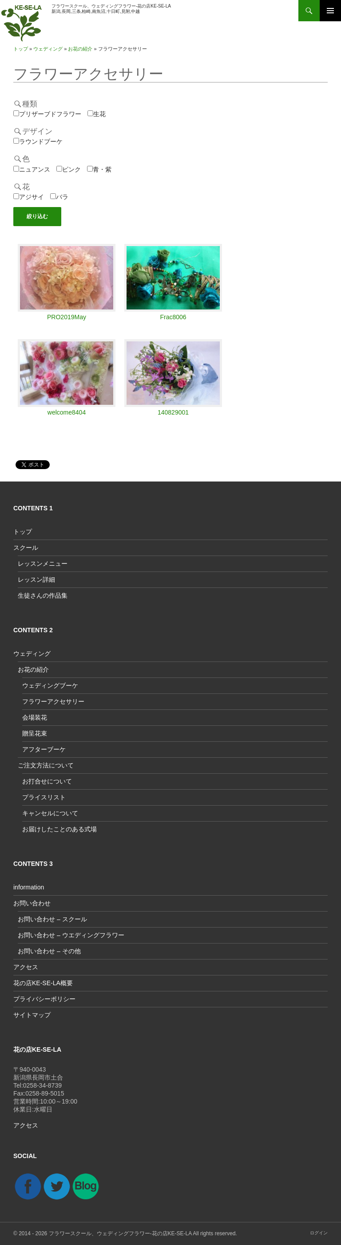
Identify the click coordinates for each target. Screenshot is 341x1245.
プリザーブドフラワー (47, 113)
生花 (96, 113)
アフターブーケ (44, 749)
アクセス (25, 967)
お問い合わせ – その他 (49, 951)
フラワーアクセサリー (88, 74)
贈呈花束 (34, 733)
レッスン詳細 (36, 579)
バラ (59, 196)
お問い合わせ (32, 903)
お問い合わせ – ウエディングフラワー (71, 935)
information (28, 887)
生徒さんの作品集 (42, 595)
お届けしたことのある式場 (59, 829)
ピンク (68, 169)
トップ (20, 48)
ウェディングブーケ (50, 685)
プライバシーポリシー (44, 998)
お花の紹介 (80, 48)
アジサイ (28, 196)
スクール (25, 547)
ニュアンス (31, 169)
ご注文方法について (46, 765)
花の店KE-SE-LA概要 (43, 983)
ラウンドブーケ (38, 141)
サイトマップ (32, 1014)
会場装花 (34, 717)
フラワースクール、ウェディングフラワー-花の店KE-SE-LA (120, 1233)
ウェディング (48, 48)
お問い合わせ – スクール (52, 919)
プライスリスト (44, 797)
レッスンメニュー (42, 563)
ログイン (319, 1232)
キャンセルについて (50, 813)
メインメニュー (330, 10)
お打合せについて (47, 781)
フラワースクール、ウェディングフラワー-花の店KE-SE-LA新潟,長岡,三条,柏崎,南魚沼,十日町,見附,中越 (111, 9)
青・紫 (99, 169)
